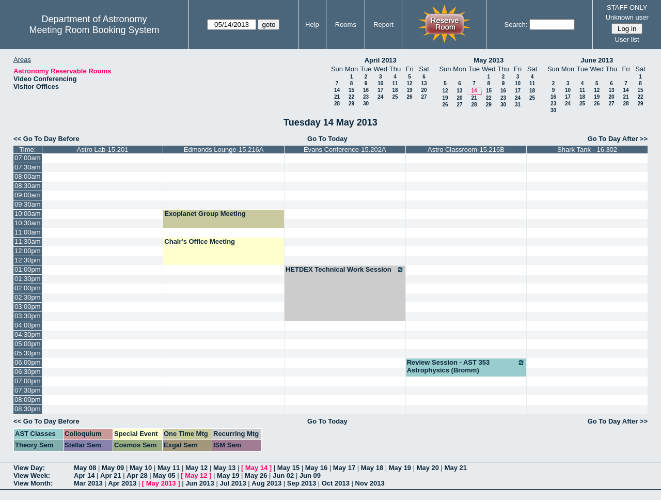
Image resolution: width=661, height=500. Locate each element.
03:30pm (27, 316)
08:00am (27, 176)
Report (383, 24)
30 (366, 103)
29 (351, 103)
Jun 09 (310, 475)
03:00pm (27, 306)
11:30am (27, 241)
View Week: (31, 475)
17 (380, 90)
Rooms (345, 24)
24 (380, 97)
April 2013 (381, 60)
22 (351, 97)
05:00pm (27, 344)
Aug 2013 (266, 483)
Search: (516, 24)
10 (380, 83)
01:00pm (27, 269)
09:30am (27, 204)
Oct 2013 (336, 483)
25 (395, 97)
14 (337, 90)
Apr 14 (84, 475)
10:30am (27, 223)
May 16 (316, 468)
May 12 (196, 468)
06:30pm (27, 372)
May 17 (344, 468)
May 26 (256, 475)
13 (424, 83)
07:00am (27, 158)
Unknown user (627, 17)
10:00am (27, 213)
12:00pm (27, 251)
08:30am (27, 186)
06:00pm (27, 362)
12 (409, 83)
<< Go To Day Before (46, 139)
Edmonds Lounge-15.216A (224, 149)
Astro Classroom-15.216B (466, 149)
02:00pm (27, 288)
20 (424, 90)
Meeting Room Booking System (94, 30)
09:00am (27, 195)
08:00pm (27, 399)
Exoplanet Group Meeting (204, 213)
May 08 (85, 468)
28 (337, 103)
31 (518, 104)
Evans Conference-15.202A (345, 149)
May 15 (288, 468)
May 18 (372, 468)
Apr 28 (137, 475)
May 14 (256, 468)
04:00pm (27, 325)
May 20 (428, 468)
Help (312, 24)
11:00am (27, 232)
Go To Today (327, 139)
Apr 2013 (122, 483)
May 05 (164, 475)
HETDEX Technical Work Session (345, 269)
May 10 (141, 468)
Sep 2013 (301, 483)
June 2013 (596, 60)
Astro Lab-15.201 (103, 149)
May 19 (400, 468)
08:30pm (27, 409)
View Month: (33, 483)
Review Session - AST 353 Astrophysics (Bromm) (466, 366)
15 (351, 90)
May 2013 (488, 60)
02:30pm (27, 297)
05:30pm (27, 353)
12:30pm (27, 260)
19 (409, 90)
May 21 (456, 468)
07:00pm (27, 381)
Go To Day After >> (618, 139)
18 (395, 90)
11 (395, 83)
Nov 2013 (370, 483)
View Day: (29, 468)
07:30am (27, 167)
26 (409, 97)
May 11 (169, 468)
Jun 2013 (199, 483)
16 (366, 90)
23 (366, 97)
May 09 (113, 468)
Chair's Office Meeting (199, 241)
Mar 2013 (88, 483)
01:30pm (27, 279)
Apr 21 (110, 475)
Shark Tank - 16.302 (587, 149)
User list (627, 39)
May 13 (224, 468)
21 (337, 97)
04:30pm (27, 334)
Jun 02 (283, 475)
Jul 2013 (232, 483)
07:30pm (27, 390)
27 (424, 97)
